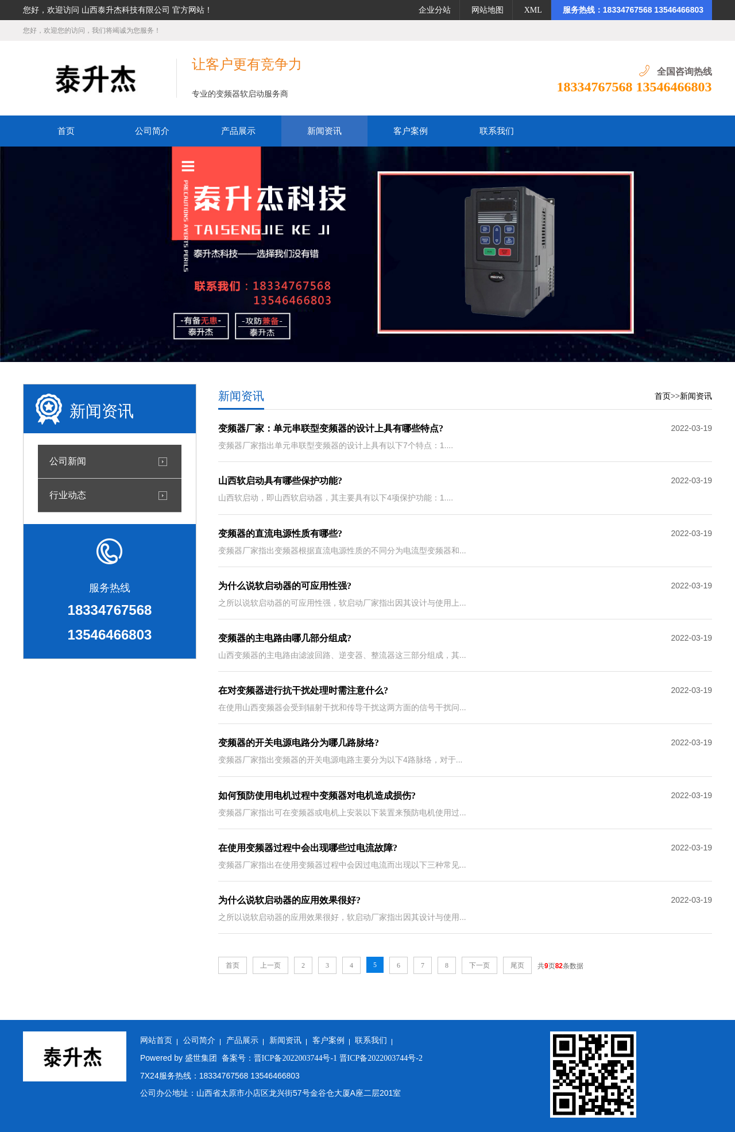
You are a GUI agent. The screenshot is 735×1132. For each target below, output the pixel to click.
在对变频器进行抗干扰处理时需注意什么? (303, 690)
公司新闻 (67, 461)
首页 (663, 396)
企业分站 (435, 10)
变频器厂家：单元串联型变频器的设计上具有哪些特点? (330, 428)
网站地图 (487, 10)
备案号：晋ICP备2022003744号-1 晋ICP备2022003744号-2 (322, 1058)
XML (533, 10)
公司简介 (199, 1040)
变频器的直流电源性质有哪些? (280, 533)
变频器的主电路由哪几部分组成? (284, 638)
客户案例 (328, 1040)
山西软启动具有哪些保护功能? (280, 481)
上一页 (270, 965)
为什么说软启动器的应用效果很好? (289, 900)
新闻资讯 (696, 396)
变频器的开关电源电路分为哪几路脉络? (298, 743)
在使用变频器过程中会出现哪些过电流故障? (307, 848)
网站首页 (156, 1040)
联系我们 (371, 1040)
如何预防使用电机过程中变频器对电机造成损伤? (317, 795)
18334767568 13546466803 (634, 86)
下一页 (479, 965)
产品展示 (242, 1040)
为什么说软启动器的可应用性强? (284, 586)
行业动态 (67, 495)
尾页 (517, 965)
